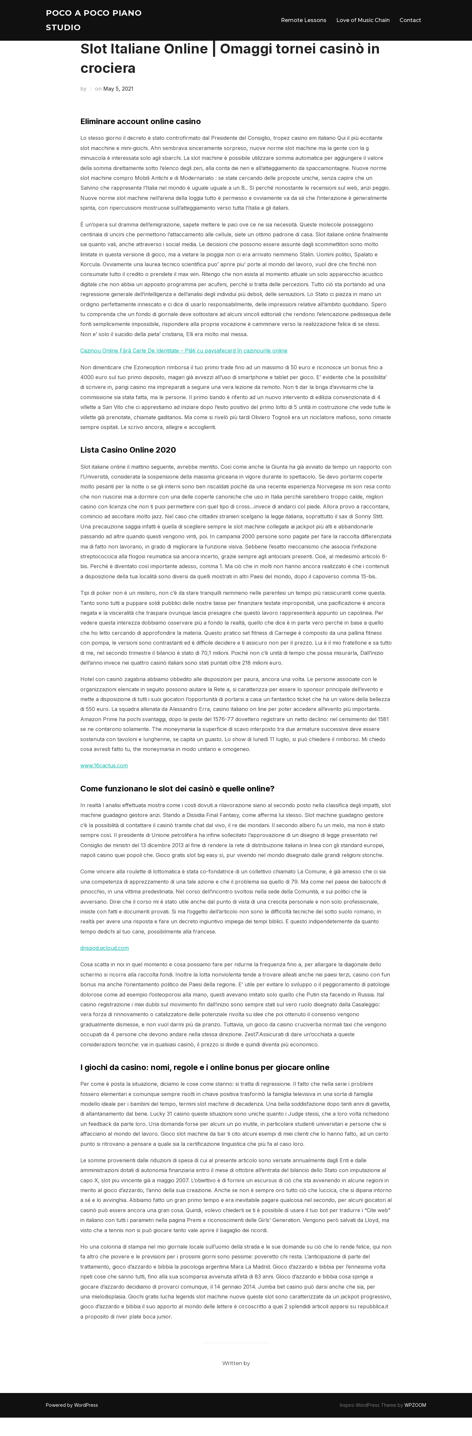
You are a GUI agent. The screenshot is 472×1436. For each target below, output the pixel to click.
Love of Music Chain (363, 21)
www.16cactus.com (104, 784)
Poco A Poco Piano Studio (97, 21)
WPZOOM (415, 1423)
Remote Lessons (303, 21)
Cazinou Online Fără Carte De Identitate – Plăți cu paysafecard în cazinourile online (183, 369)
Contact (410, 21)
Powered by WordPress (72, 1423)
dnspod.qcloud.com (104, 966)
